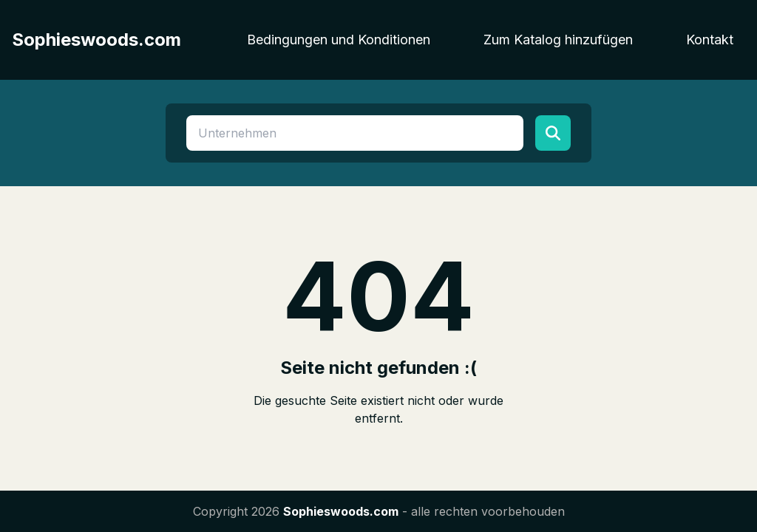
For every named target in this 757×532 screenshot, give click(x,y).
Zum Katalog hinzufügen (558, 39)
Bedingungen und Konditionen (338, 39)
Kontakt (709, 39)
